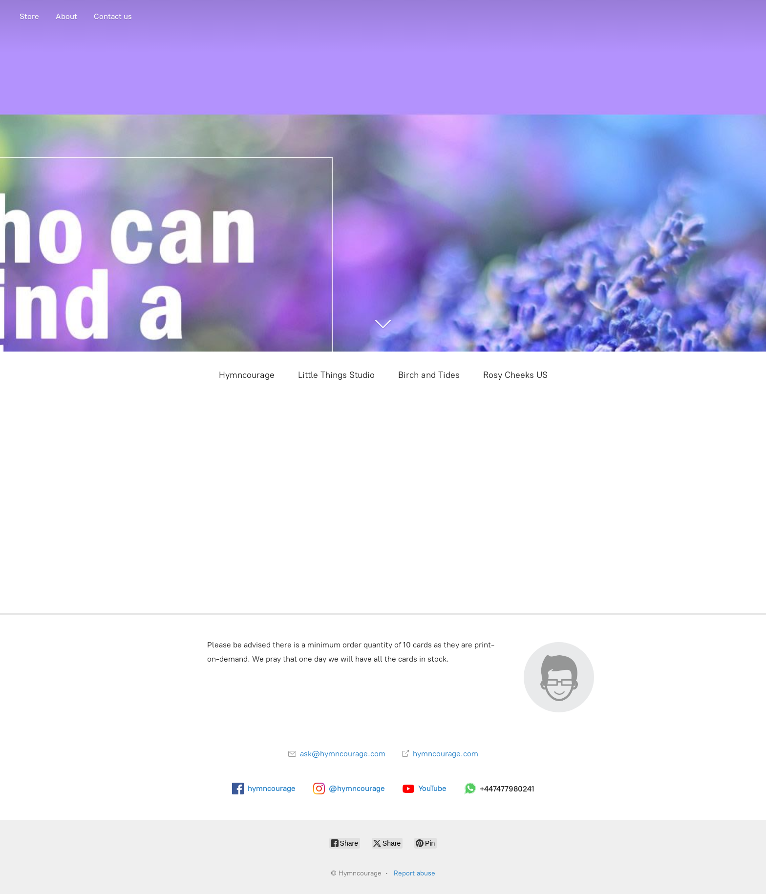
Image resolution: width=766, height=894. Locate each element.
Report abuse (414, 873)
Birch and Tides (429, 375)
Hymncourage (247, 375)
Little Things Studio (336, 375)
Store (29, 16)
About (66, 16)
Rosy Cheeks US (515, 375)
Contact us (113, 16)
